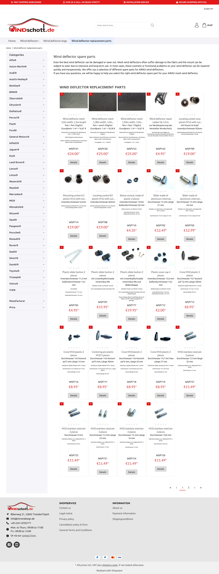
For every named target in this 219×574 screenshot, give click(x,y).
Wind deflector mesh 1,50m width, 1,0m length (132, 120)
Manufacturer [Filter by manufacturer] (26, 301)
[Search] (152, 25)
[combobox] (122, 25)
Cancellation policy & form (73, 524)
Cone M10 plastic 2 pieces (190, 274)
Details (73, 162)
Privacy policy (66, 518)
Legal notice (65, 513)
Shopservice (67, 503)
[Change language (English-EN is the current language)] (206, 9)
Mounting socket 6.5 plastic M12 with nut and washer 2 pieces (74, 197)
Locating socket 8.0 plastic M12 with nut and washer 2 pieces (102, 197)
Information (121, 503)
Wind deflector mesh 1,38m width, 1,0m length (103, 120)
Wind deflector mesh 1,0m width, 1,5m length (73, 120)
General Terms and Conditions (75, 529)
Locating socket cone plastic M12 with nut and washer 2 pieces (190, 120)
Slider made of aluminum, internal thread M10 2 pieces (160, 197)
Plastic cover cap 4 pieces (160, 274)
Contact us (65, 507)
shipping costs (110, 565)
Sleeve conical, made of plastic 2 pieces (132, 197)
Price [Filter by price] (26, 307)
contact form (29, 535)
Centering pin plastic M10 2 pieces (102, 354)
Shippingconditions (123, 518)
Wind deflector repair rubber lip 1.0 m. (160, 120)
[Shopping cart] (207, 25)
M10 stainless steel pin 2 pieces (190, 354)
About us (117, 507)
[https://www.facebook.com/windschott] (9, 545)
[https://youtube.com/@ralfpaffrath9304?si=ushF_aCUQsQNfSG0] (17, 545)
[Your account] (196, 25)
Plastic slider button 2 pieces (73, 274)
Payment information (124, 513)
